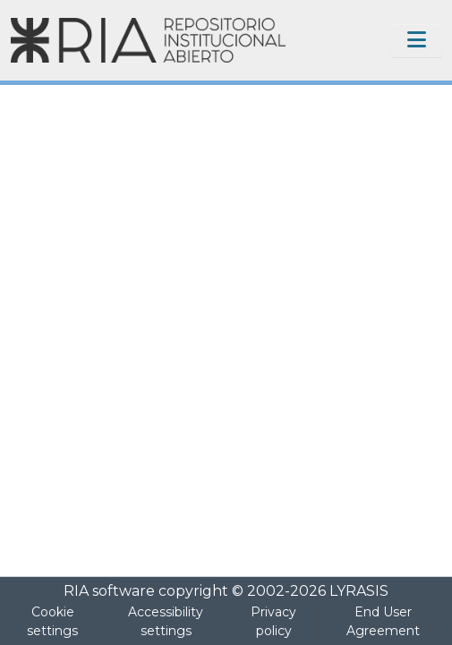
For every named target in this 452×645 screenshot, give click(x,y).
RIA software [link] (109, 590)
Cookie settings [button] (52, 621)
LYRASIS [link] (358, 590)
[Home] (148, 40)
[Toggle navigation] (416, 40)
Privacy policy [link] (273, 621)
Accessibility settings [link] (165, 621)
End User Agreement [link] (383, 621)
